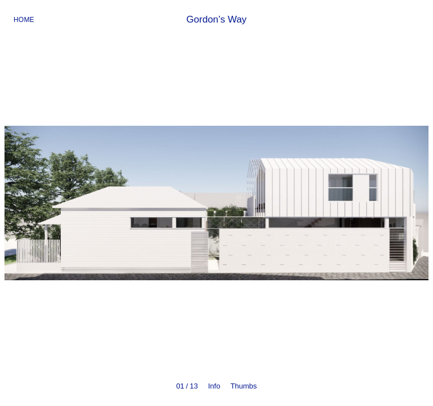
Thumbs (244, 386)
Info (214, 386)
